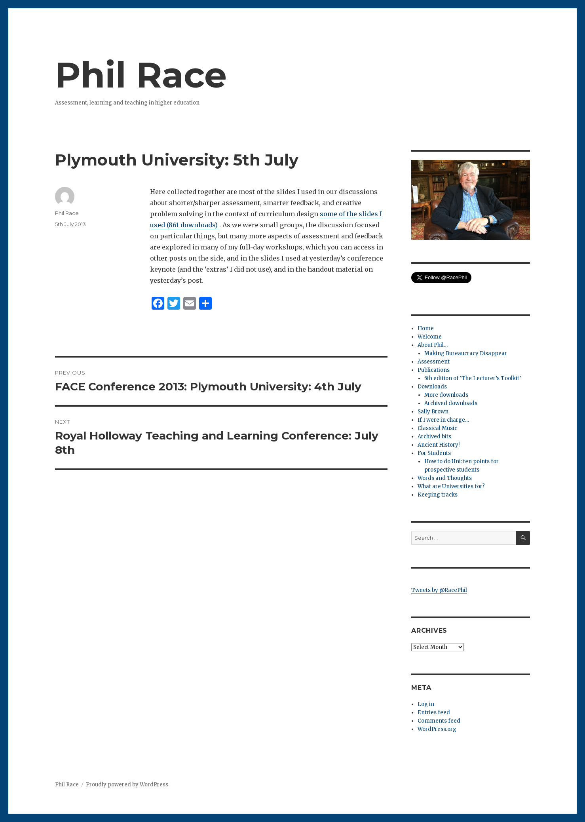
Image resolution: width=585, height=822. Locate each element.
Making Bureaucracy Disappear (465, 353)
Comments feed (439, 720)
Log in (426, 704)
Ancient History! (439, 444)
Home (426, 328)
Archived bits (434, 436)
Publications (434, 370)
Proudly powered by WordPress (127, 784)
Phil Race (141, 75)
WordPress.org (437, 729)
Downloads (432, 386)
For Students (434, 453)
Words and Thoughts (445, 478)
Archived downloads (450, 403)
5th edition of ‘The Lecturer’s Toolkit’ (472, 378)
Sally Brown (433, 411)
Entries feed (434, 712)
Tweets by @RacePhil (439, 590)
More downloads (446, 395)
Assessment (434, 361)
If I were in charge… (443, 420)
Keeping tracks (438, 494)
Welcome (430, 336)
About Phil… (433, 345)
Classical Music (437, 428)
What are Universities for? (451, 486)
